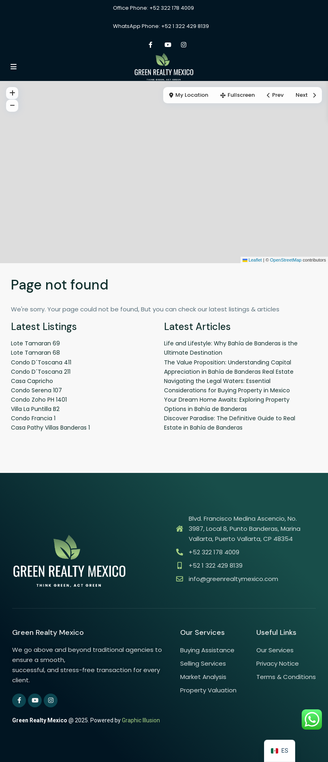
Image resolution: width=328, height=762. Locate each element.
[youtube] (167, 44)
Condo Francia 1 (33, 418)
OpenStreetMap (286, 260)
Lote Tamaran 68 (35, 353)
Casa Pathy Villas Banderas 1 (50, 428)
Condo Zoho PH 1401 (39, 400)
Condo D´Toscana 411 (41, 362)
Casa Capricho (32, 381)
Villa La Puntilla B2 (35, 409)
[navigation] (279, 751)
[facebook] (150, 44)
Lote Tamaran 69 (35, 343)
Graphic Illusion (141, 720)
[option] (279, 751)
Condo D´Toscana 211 (40, 372)
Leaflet (252, 260)
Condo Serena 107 (36, 390)
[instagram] (183, 44)
